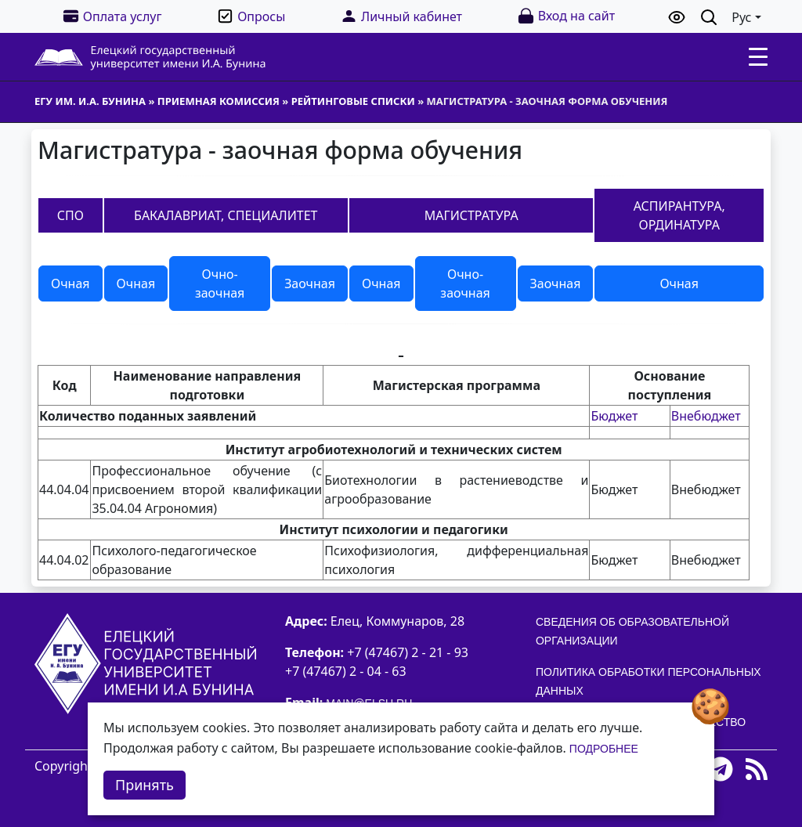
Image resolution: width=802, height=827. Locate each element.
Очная (70, 283)
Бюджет (614, 415)
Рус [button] (741, 17)
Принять (144, 784)
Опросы (250, 16)
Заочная (309, 283)
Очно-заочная (219, 283)
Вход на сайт (566, 16)
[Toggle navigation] (758, 57)
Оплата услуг (112, 16)
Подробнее (603, 748)
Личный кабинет (401, 16)
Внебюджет (706, 415)
